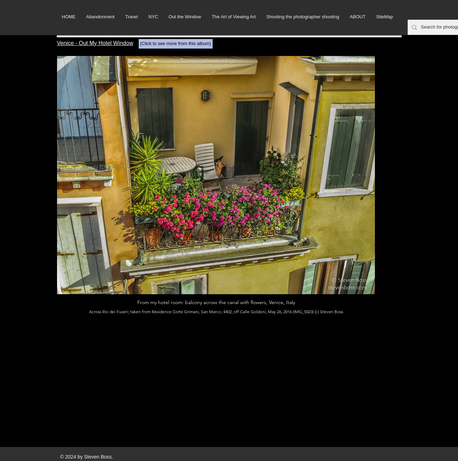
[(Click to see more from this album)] (176, 44)
